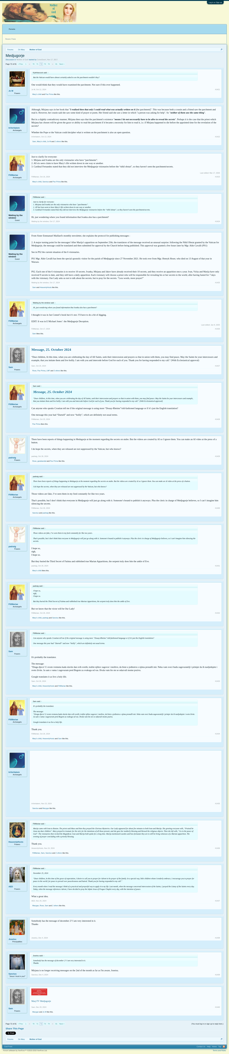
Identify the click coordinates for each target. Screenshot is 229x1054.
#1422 (217, 137)
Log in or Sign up (215, 2)
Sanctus (45, 182)
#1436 (217, 848)
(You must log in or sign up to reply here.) (207, 1024)
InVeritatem (14, 128)
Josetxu (12, 939)
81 (56, 64)
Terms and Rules (219, 1050)
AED (10, 886)
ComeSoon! (41, 60)
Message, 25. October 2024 (51, 350)
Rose (34, 371)
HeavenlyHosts (46, 287)
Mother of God (22, 60)
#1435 (217, 803)
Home (214, 1046)
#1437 (217, 901)
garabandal (41, 461)
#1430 (217, 508)
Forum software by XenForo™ (25, 1050)
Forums (12, 29)
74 (49, 64)
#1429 (217, 456)
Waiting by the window (15, 216)
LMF (48, 371)
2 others (58, 141)
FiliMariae (13, 175)
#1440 (217, 1007)
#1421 (217, 89)
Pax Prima (49, 94)
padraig (12, 457)
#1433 (217, 681)
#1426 (217, 329)
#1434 (217, 734)
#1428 (217, 419)
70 (33, 64)
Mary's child (37, 94)
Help (209, 1046)
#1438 (217, 938)
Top (219, 1046)
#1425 (217, 283)
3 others (57, 371)
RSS (224, 1046)
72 (41, 64)
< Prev (20, 64)
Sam (34, 141)
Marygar (46, 808)
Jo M (10, 91)
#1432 (217, 613)
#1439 (217, 975)
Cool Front (8, 1046)
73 (45, 64)
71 (37, 64)
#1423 (217, 177)
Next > (61, 64)
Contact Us (201, 1046)
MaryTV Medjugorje (41, 1001)
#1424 (217, 221)
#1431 (217, 566)
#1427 (217, 366)
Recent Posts (10, 39)
